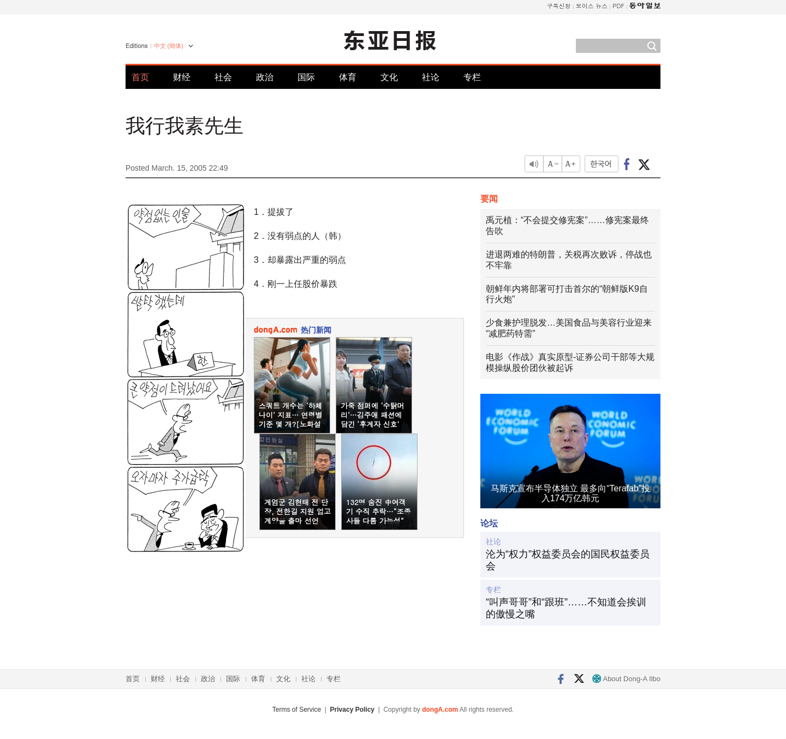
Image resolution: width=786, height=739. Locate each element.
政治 (264, 77)
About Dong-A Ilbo (626, 679)
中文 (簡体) (168, 46)
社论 (430, 77)
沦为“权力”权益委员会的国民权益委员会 (568, 560)
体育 (347, 77)
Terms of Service (296, 709)
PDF (618, 6)
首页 (140, 77)
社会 (223, 77)
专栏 (472, 77)
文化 (389, 77)
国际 (306, 77)
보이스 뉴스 (592, 6)
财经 (181, 77)
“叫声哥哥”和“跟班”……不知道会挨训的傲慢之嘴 (566, 608)
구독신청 (559, 6)
